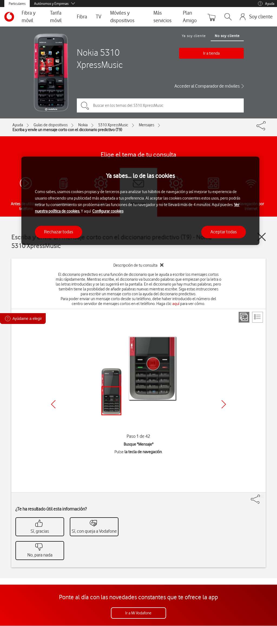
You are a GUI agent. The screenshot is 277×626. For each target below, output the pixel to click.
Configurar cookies (107, 211)
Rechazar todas (58, 231)
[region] (140, 201)
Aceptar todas (223, 231)
